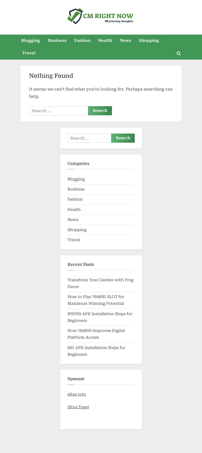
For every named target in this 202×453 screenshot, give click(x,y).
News (125, 40)
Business (57, 40)
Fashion (82, 40)
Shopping (149, 40)
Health (105, 40)
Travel (29, 53)
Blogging (30, 40)
